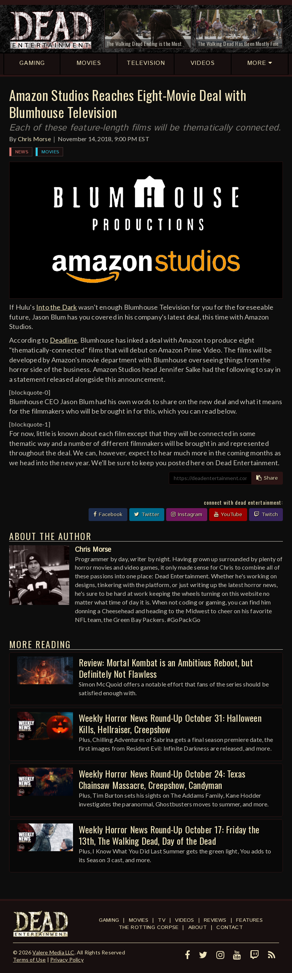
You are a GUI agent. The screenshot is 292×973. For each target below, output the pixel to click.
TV (161, 920)
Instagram (186, 514)
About (197, 927)
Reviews (215, 920)
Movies (50, 152)
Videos (184, 920)
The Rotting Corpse (149, 927)
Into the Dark (56, 307)
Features (249, 920)
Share (267, 478)
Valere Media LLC (53, 952)
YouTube (228, 514)
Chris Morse (34, 138)
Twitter (146, 514)
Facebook (108, 514)
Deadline (64, 340)
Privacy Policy (67, 959)
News (21, 152)
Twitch (266, 514)
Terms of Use (29, 959)
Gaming (109, 920)
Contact (229, 927)
